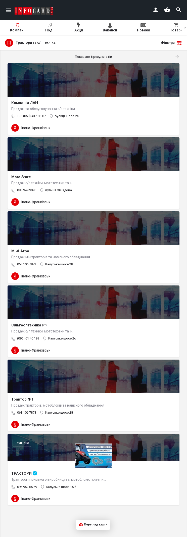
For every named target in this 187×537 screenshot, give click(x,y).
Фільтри (171, 42)
